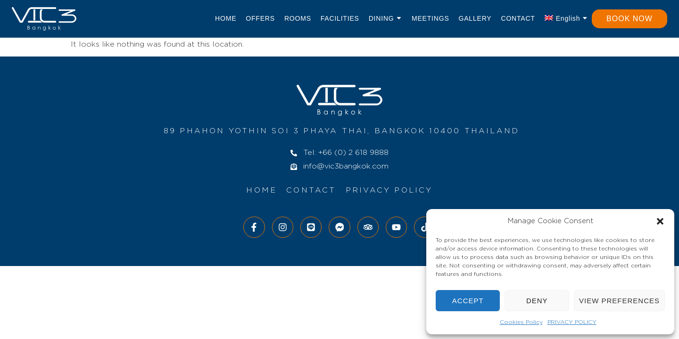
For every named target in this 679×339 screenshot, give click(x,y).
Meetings (430, 18)
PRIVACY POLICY (571, 322)
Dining (385, 19)
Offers (260, 18)
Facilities (340, 18)
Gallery (475, 18)
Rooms (297, 18)
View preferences (619, 301)
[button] (660, 221)
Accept (468, 301)
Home (225, 18)
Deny (537, 301)
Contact (518, 18)
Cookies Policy (521, 322)
